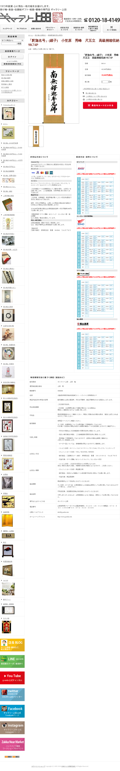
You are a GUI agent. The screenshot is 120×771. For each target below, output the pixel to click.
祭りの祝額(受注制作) (12, 405)
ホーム (30, 35)
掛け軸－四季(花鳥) (12, 179)
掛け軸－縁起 (7, 191)
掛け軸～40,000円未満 (10, 143)
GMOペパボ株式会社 (68, 766)
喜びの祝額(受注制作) (12, 424)
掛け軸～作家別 (12, 371)
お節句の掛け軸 (12, 333)
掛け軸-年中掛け (12, 239)
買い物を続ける (91, 93)
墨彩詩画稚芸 (12, 463)
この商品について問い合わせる (96, 96)
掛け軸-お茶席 (12, 314)
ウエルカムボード (12, 112)
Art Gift (12, 588)
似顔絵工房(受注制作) (12, 443)
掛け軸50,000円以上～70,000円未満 (11, 155)
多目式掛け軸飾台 (12, 388)
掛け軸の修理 (5, 78)
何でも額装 (5, 87)
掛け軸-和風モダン (12, 295)
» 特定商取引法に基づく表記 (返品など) (96, 89)
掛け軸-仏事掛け (12, 276)
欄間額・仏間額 (12, 534)
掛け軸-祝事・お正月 (12, 257)
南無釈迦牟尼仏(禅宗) (55, 35)
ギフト (12, 131)
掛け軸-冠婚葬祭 (8, 171)
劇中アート (7, 599)
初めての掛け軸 (6, 75)
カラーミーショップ (38, 766)
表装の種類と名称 (7, 81)
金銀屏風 (12, 519)
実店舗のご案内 (6, 84)
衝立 (12, 550)
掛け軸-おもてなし (9, 187)
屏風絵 (12, 501)
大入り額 (12, 626)
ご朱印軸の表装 (12, 203)
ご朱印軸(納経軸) (12, 222)
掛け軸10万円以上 (9, 167)
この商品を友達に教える (94, 99)
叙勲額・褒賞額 (12, 609)
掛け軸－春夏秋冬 (12, 352)
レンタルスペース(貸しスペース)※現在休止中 (11, 91)
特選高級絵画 (12, 569)
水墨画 (12, 482)
